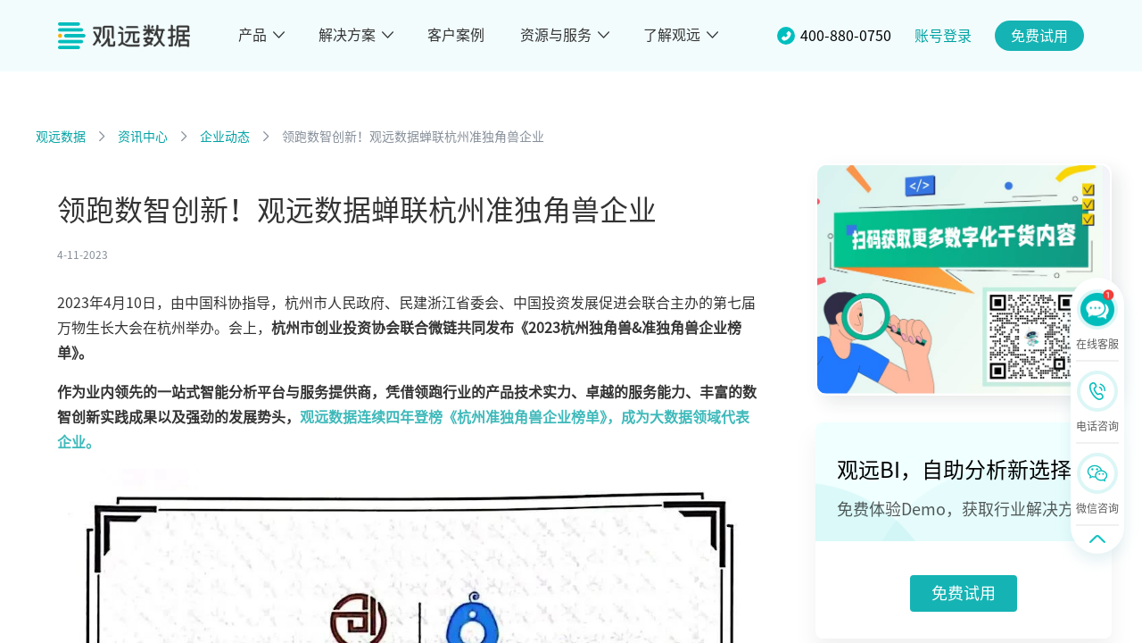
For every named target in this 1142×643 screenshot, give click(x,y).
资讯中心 (143, 136)
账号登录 (943, 36)
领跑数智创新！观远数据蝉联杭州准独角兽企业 (413, 136)
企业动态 (225, 136)
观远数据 (61, 136)
